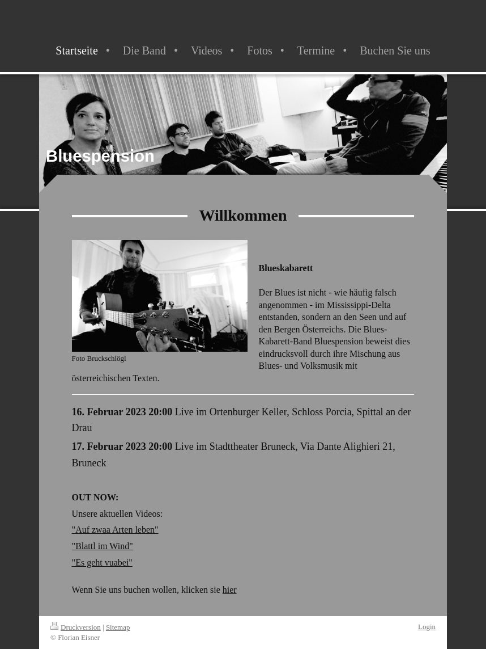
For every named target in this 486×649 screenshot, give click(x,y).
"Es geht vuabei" (102, 562)
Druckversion (75, 627)
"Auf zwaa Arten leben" (115, 529)
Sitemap (118, 627)
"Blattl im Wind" (102, 546)
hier (230, 590)
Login (427, 626)
